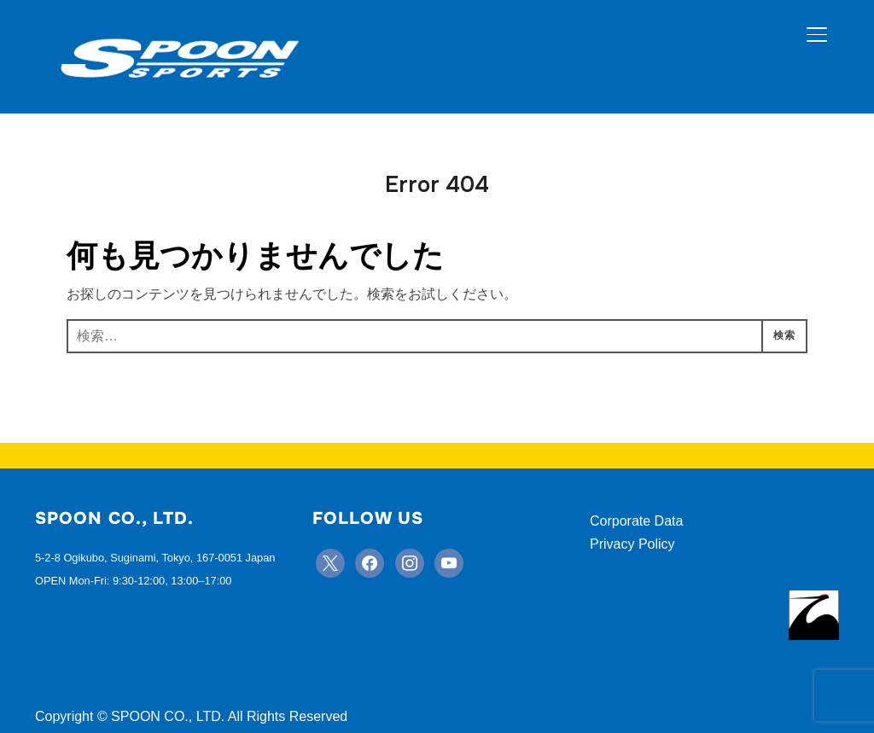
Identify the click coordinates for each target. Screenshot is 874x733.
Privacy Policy (632, 544)
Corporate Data (636, 521)
